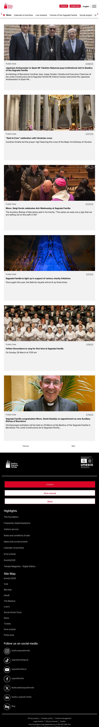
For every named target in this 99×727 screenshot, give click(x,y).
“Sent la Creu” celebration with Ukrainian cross (29, 138)
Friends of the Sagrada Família (63, 15)
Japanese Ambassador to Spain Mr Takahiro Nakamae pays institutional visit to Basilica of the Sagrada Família (49, 69)
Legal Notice (38, 721)
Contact (50, 484)
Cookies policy (47, 718)
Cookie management (63, 718)
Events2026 (9, 560)
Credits (63, 721)
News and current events (15, 541)
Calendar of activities (23, 15)
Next (73, 446)
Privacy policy (33, 718)
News (8, 15)
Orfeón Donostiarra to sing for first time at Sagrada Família (34, 348)
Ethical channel (52, 721)
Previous (26, 446)
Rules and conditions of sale (17, 535)
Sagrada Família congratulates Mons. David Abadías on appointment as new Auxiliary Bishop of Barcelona (48, 419)
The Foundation (11, 517)
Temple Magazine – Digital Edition (19, 566)
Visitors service (11, 529)
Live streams (41, 15)
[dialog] (94, 722)
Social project (86, 15)
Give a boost (50, 493)
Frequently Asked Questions (17, 523)
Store (49, 501)
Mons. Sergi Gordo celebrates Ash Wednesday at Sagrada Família (38, 208)
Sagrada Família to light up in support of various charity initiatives (38, 278)
